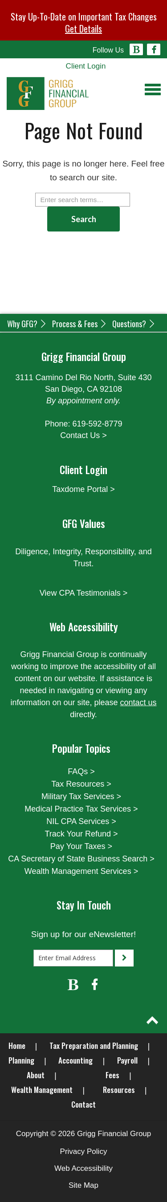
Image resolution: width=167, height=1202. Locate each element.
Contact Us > (83, 435)
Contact (83, 1104)
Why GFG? (27, 323)
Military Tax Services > (81, 796)
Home (16, 1045)
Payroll (127, 1060)
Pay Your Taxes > (81, 846)
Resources (119, 1089)
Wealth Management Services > (81, 871)
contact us (138, 702)
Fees (112, 1074)
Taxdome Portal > (83, 489)
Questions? (134, 323)
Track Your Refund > (81, 833)
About (36, 1074)
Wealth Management (42, 1089)
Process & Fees (79, 323)
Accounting (75, 1060)
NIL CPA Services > (81, 821)
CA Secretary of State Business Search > (81, 858)
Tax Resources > (81, 784)
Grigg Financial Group (114, 1133)
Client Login (86, 66)
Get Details (83, 28)
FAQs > (81, 771)
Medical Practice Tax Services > (81, 808)
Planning (21, 1060)
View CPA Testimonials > (84, 593)
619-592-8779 (97, 423)
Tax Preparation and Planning (93, 1045)
